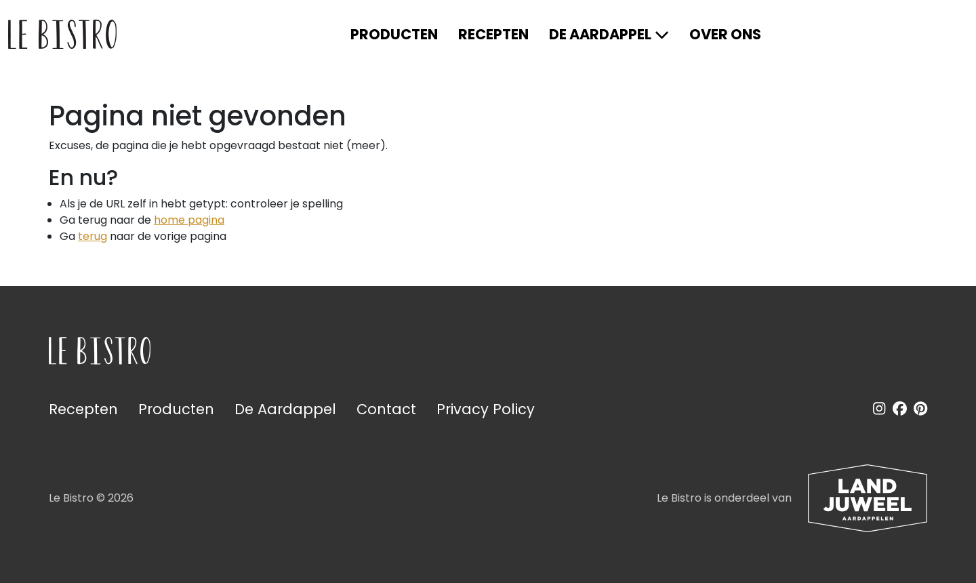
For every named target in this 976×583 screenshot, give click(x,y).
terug (92, 236)
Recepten (493, 34)
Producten (394, 34)
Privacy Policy (485, 409)
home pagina (189, 220)
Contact (386, 409)
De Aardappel (600, 34)
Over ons (725, 34)
